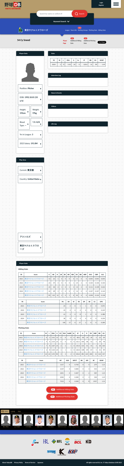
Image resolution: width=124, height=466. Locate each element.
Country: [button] (30, 179)
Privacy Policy (18, 462)
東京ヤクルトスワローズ (34, 279)
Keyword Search (62, 21)
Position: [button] (27, 88)
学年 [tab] (6, 411)
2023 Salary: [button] (29, 143)
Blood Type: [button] (23, 124)
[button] (30, 237)
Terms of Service (30, 462)
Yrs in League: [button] (26, 134)
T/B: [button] (36, 122)
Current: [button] (27, 170)
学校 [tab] (19, 411)
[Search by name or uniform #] (57, 14)
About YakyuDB (7, 462)
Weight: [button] (36, 111)
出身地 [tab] (13, 411)
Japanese (40, 462)
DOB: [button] (29, 99)
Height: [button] (23, 111)
